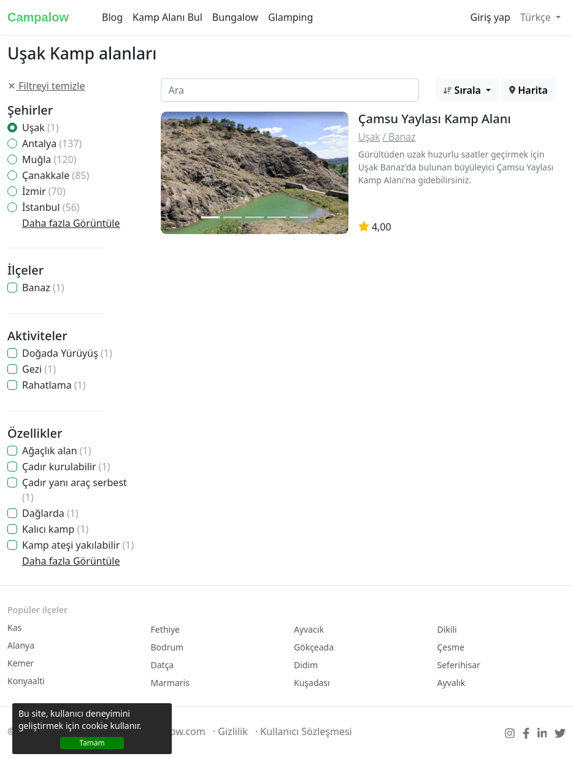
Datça (162, 665)
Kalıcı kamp (55, 529)
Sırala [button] (463, 90)
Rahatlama (54, 385)
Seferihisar (458, 665)
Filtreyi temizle (46, 86)
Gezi (39, 369)
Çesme (450, 647)
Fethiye (165, 629)
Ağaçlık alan (56, 450)
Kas (14, 627)
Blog (112, 17)
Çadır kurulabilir (66, 466)
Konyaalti (26, 681)
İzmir (44, 191)
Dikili (447, 629)
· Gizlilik (230, 731)
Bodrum (167, 647)
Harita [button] (528, 90)
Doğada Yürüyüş (67, 353)
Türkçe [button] (536, 17)
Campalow (38, 17)
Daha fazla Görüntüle (71, 223)
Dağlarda (50, 513)
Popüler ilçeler (37, 610)
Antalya (52, 143)
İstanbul (51, 207)
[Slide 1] (210, 217)
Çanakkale (55, 175)
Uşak (40, 127)
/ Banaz (398, 136)
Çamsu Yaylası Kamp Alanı (434, 118)
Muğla (49, 159)
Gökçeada (314, 647)
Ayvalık (451, 682)
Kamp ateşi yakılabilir (78, 545)
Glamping (290, 17)
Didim (306, 665)
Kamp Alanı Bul (167, 17)
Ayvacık (309, 629)
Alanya (20, 645)
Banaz (43, 287)
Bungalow (235, 17)
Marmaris (170, 682)
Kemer (20, 663)
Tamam (92, 743)
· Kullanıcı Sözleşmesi (303, 731)
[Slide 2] (232, 217)
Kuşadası (312, 682)
